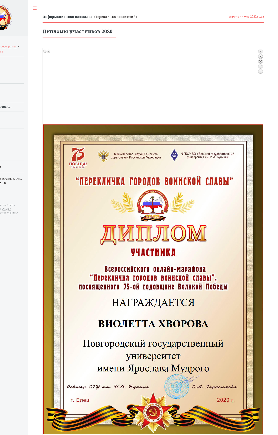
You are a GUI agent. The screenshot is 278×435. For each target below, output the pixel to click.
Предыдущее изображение (45, 51)
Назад (260, 86)
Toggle (34, 8)
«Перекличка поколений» (90, 17)
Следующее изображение (48, 51)
